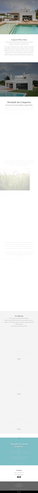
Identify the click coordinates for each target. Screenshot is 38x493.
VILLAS (19, 76)
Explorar (19, 84)
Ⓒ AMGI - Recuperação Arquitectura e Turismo (19, 489)
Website (19, 359)
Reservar (19, 491)
